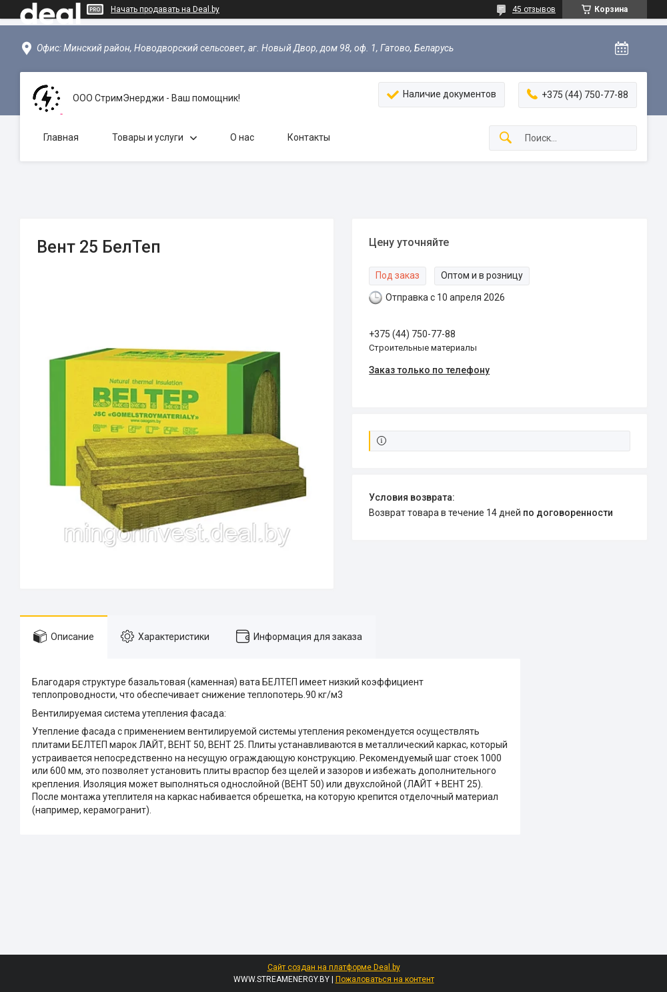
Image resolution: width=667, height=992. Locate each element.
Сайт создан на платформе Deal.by (333, 967)
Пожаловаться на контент (385, 979)
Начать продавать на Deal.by (165, 9)
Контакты (308, 137)
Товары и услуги (147, 137)
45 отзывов (534, 9)
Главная (61, 137)
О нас (242, 137)
